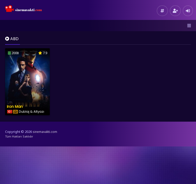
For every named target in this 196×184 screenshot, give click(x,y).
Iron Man (15, 106)
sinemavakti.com (45, 132)
